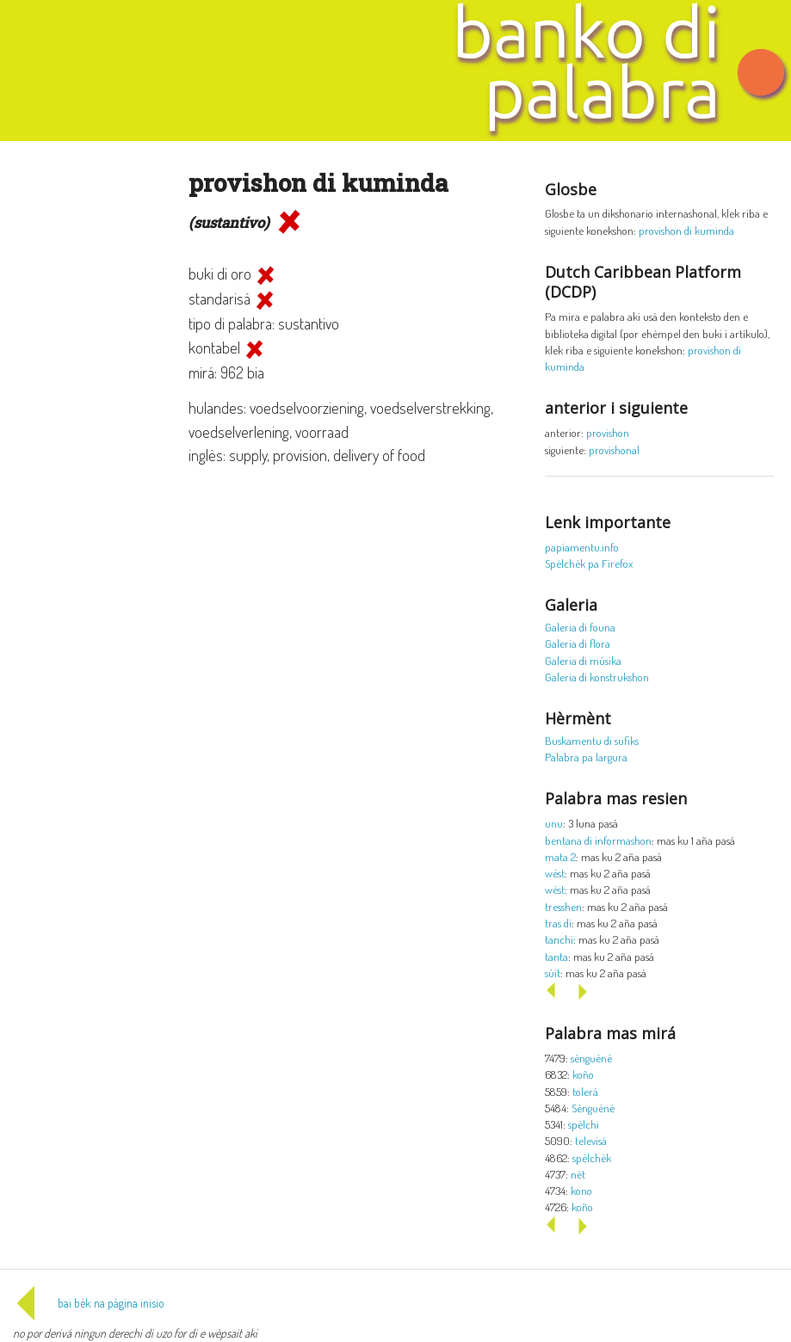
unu (554, 823)
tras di (558, 922)
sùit (552, 972)
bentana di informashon (598, 840)
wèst (555, 872)
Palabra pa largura (586, 756)
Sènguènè (593, 1107)
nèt (578, 1174)
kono (581, 1190)
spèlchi (583, 1124)
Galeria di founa (580, 626)
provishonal (614, 449)
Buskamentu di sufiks (592, 740)
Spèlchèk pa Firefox (589, 563)
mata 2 (560, 856)
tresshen (563, 906)
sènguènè (591, 1057)
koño (583, 1074)
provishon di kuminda (686, 230)
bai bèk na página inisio (88, 1303)
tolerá (585, 1091)
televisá (591, 1140)
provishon (607, 432)
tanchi (559, 939)
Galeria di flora (577, 643)
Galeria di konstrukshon (597, 676)
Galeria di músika (583, 660)
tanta (556, 956)
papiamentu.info (582, 546)
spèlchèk (591, 1157)
